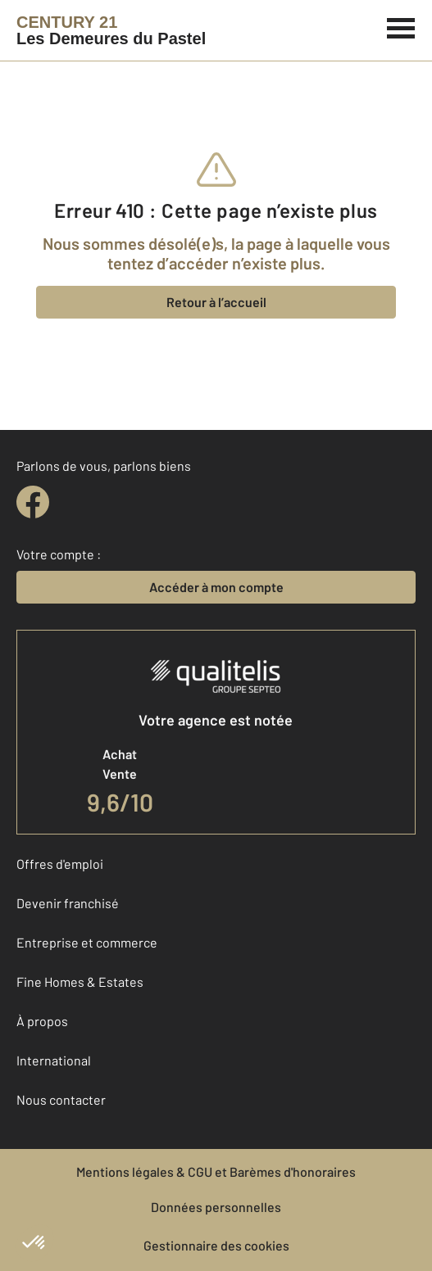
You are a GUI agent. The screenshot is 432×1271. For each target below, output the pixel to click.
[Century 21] (111, 30)
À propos (42, 1021)
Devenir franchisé (67, 903)
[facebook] (32, 502)
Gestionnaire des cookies (216, 1245)
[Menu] (401, 26)
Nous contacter (61, 1099)
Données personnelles (216, 1206)
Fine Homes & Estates (79, 981)
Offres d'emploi (59, 863)
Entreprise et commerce (86, 942)
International (53, 1060)
